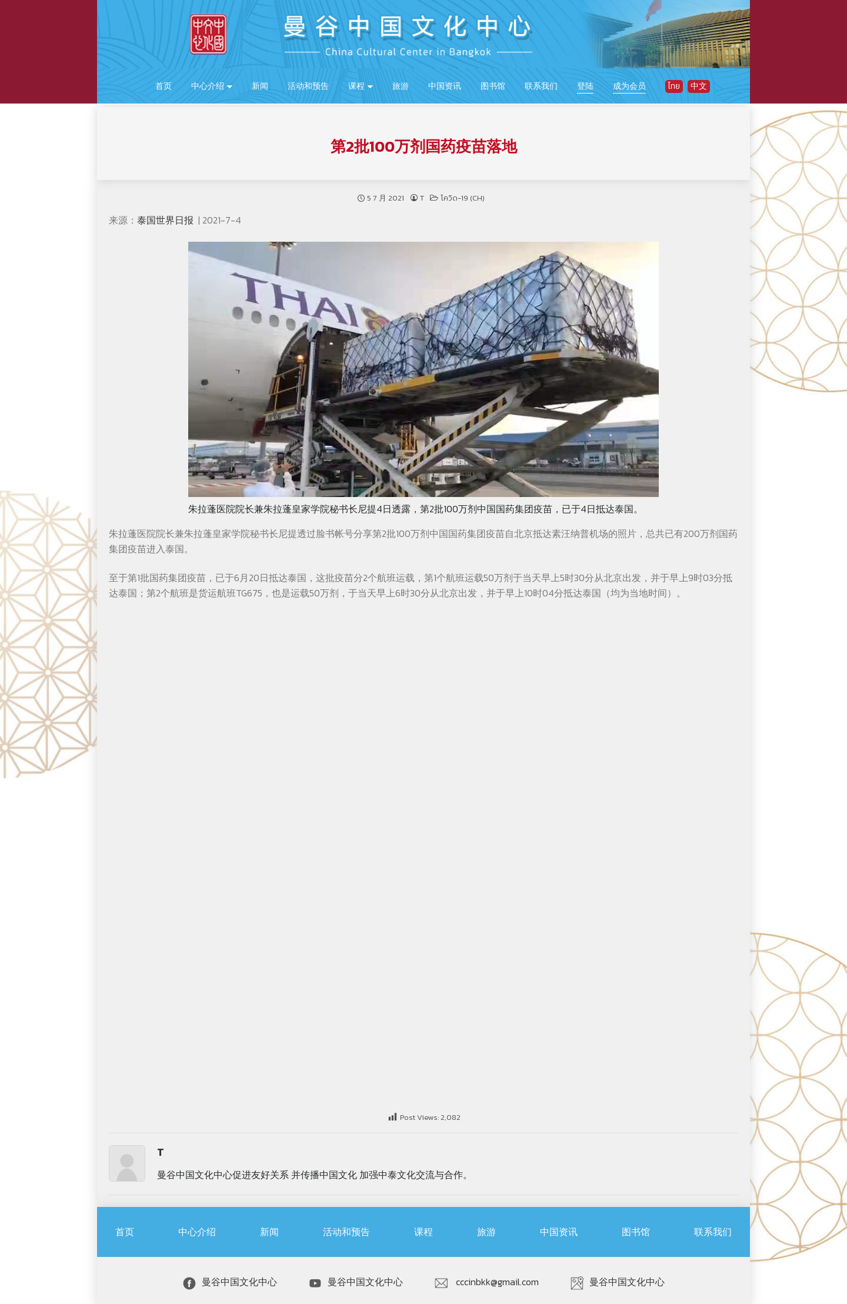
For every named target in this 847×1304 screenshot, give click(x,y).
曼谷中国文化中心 (230, 1279)
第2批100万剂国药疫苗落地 (424, 143)
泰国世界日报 (166, 216)
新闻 (260, 86)
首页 (163, 86)
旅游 (400, 86)
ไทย (674, 86)
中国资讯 (444, 86)
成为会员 (629, 86)
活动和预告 (308, 86)
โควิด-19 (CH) (463, 194)
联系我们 (541, 86)
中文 (699, 86)
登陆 (585, 86)
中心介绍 (207, 86)
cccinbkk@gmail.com (487, 1279)
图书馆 (493, 86)
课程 (356, 86)
